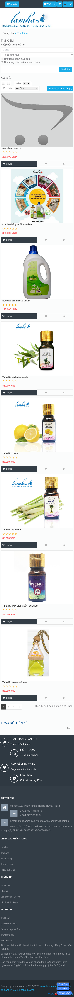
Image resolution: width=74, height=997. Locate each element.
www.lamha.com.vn (50, 986)
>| (19, 706)
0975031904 (64, 993)
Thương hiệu (7, 864)
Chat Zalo (63, 984)
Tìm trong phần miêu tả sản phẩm (20, 62)
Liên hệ (4, 847)
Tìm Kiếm (22, 33)
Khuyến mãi (6, 940)
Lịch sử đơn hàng (9, 923)
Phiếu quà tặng (8, 870)
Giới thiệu (5, 885)
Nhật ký (4, 891)
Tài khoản (5, 918)
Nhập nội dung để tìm (13, 44)
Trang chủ (8, 33)
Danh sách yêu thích (10, 929)
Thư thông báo (8, 935)
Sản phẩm (12, 4)
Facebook (63, 988)
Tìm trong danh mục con (15, 59)
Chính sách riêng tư (10, 902)
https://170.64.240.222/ (13, 969)
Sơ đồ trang (6, 858)
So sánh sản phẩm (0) (60, 88)
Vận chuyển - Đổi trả (10, 897)
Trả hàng (5, 853)
